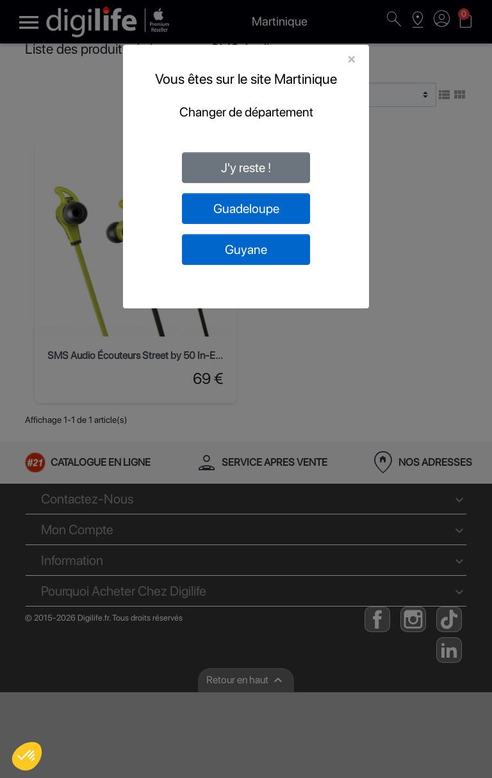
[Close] (351, 59)
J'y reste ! (246, 167)
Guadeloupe (246, 208)
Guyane (246, 249)
